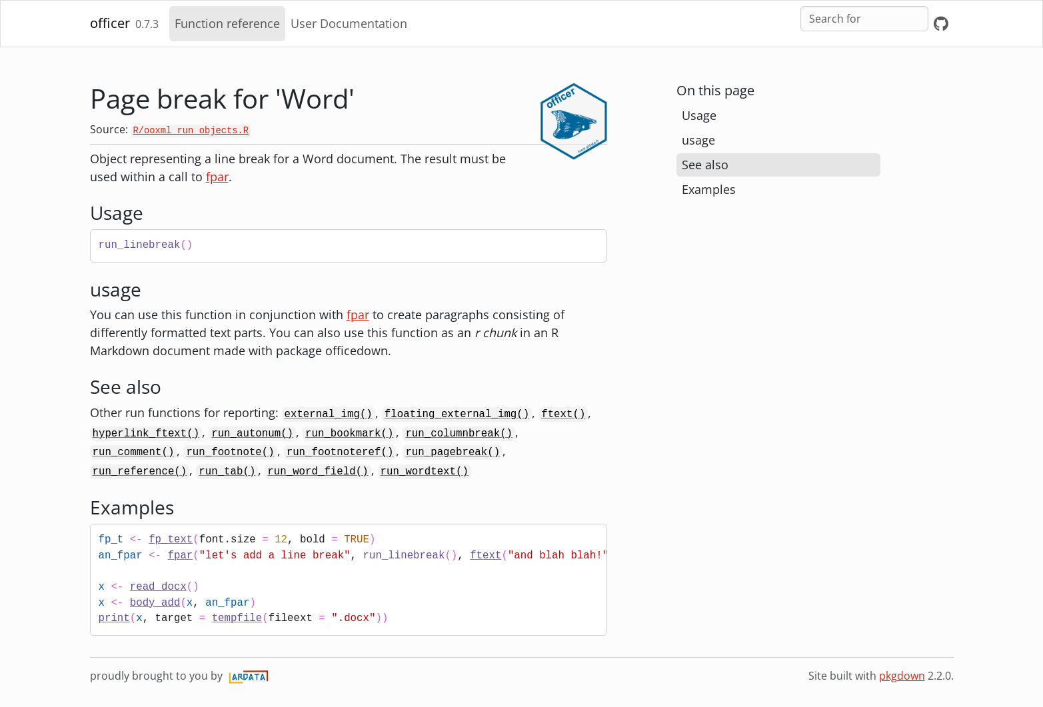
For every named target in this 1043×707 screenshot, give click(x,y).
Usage (699, 115)
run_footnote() (230, 452)
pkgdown (902, 675)
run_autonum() (252, 434)
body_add (155, 603)
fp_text (171, 540)
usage (698, 140)
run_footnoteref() (340, 452)
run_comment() (134, 452)
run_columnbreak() (459, 434)
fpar (217, 177)
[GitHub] (941, 23)
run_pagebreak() (452, 452)
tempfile (237, 618)
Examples (709, 189)
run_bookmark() (349, 434)
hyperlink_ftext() (146, 434)
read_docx (158, 587)
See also (705, 165)
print (114, 618)
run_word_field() (317, 472)
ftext (485, 556)
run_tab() (227, 472)
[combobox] (864, 18)
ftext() (563, 414)
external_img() (329, 414)
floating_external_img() (457, 414)
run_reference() (140, 472)
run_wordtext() (425, 472)
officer (110, 23)
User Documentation (349, 23)
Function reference (227, 23)
